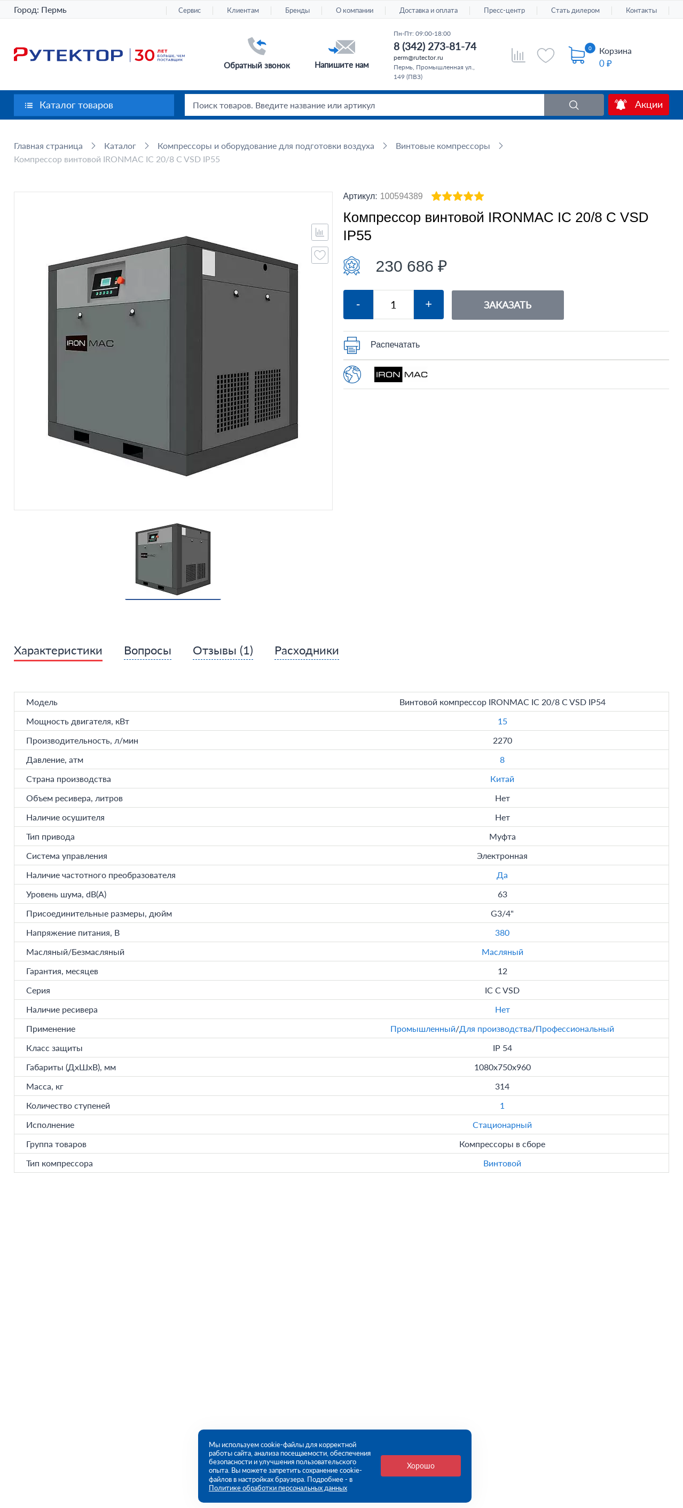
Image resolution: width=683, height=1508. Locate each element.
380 (502, 932)
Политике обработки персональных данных (278, 1487)
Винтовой (502, 1163)
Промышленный (423, 1028)
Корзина (615, 50)
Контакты (641, 10)
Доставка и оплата (428, 10)
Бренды (297, 10)
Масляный (502, 951)
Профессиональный (575, 1028)
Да (502, 875)
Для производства (495, 1028)
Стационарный (502, 1124)
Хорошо (421, 1465)
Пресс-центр (504, 10)
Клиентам (243, 10)
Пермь (54, 9)
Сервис (189, 10)
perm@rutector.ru (418, 57)
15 (502, 721)
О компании (354, 10)
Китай (502, 778)
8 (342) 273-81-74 (435, 46)
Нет (502, 1009)
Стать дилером (575, 10)
